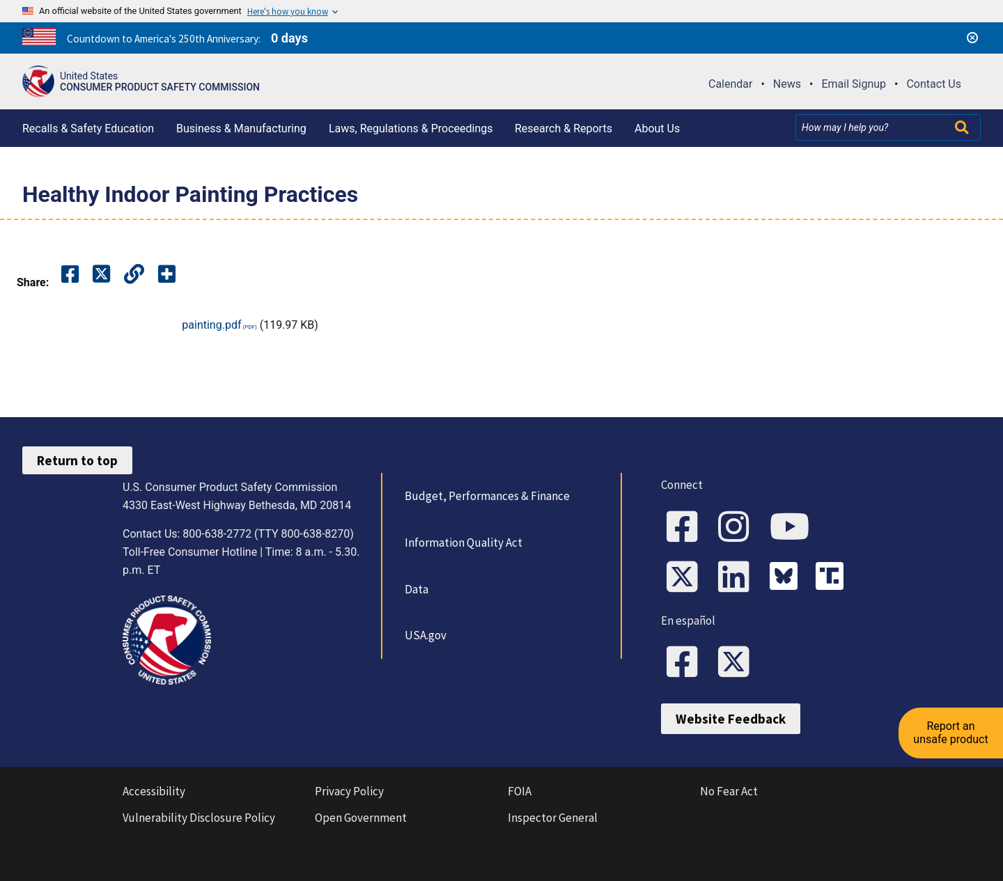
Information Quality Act (463, 542)
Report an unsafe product (950, 732)
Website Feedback (731, 718)
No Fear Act (729, 791)
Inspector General (553, 817)
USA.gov (425, 635)
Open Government (361, 817)
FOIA (519, 791)
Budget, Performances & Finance (487, 496)
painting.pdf (211, 325)
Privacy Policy (349, 791)
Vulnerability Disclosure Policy (199, 817)
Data (416, 589)
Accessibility (154, 791)
